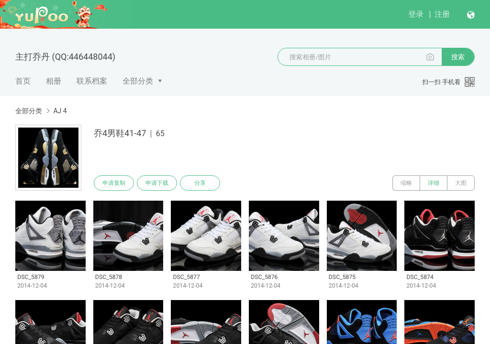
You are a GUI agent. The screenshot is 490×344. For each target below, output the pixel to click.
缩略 (406, 183)
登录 (415, 14)
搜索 (458, 57)
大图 (461, 183)
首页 (23, 81)
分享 (200, 183)
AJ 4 (60, 111)
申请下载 (156, 183)
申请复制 (113, 183)
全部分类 (137, 81)
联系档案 (92, 81)
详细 (433, 183)
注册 (442, 14)
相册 (53, 81)
